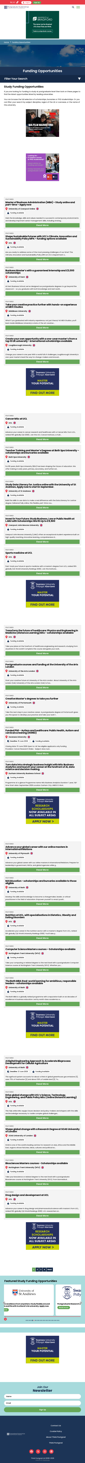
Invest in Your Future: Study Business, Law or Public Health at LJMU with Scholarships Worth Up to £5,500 (39, 520)
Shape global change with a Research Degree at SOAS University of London (42, 1130)
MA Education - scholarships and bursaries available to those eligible (40, 882)
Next (49, 1269)
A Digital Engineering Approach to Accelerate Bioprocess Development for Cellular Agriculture (38, 1062)
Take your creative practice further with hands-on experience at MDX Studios (41, 306)
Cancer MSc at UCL (16, 418)
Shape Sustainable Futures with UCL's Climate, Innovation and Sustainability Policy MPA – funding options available (41, 237)
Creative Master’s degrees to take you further (31, 698)
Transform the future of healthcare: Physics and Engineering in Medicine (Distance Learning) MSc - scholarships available (41, 631)
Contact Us (56, 1425)
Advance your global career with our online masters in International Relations (36, 848)
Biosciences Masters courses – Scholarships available (36, 1163)
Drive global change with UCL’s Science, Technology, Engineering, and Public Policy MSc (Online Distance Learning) (41, 1096)
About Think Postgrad (56, 1437)
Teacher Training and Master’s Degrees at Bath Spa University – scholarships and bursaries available (42, 451)
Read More (42, 225)
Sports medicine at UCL (18, 552)
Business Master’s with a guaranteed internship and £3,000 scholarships (39, 271)
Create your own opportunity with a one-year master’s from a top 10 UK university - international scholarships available (41, 340)
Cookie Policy (56, 1431)
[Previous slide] (4, 1302)
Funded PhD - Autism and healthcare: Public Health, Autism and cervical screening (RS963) (42, 731)
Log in (26, 2)
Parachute (46, 1460)
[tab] (26, 1320)
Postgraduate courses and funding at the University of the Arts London (41, 665)
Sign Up (37, 2)
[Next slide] (80, 1302)
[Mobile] (77, 7)
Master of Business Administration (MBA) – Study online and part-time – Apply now (40, 203)
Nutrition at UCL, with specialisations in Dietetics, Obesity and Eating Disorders (40, 916)
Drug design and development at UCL (26, 1195)
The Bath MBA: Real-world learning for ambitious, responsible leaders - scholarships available (40, 982)
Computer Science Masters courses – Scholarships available (40, 949)
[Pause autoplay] (5, 1319)
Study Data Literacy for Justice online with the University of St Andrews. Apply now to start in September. (40, 485)
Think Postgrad (56, 1443)
